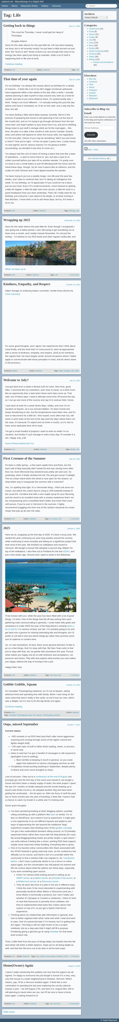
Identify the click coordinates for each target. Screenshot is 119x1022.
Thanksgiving (48, 715)
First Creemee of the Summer (24, 458)
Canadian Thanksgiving (18, 715)
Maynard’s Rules (29, 6)
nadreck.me (7, 1)
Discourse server (50, 881)
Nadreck (46, 70)
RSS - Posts (91, 150)
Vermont (57, 1004)
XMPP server (22, 878)
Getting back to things (19, 25)
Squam (39, 715)
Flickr (91, 84)
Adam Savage (64, 371)
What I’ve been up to (15, 269)
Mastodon (93, 96)
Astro (52, 814)
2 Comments (74, 275)
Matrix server (41, 878)
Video (77, 371)
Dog (30, 715)
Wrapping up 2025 (16, 220)
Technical (93, 54)
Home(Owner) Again (18, 965)
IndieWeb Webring (98, 158)
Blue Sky (92, 79)
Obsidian (54, 931)
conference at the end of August (51, 776)
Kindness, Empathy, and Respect (26, 284)
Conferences (94, 29)
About (14, 6)
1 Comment (74, 519)
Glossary (56, 6)
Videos (14, 371)
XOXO (66, 551)
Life (13, 70)
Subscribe (91, 135)
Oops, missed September (20, 724)
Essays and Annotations (103, 62)
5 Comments (74, 1004)
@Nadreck (93, 98)
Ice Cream (53, 519)
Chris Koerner (12, 294)
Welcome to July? (16, 380)
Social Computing (96, 51)
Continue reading (13, 64)
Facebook (93, 82)
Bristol (72, 449)
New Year (57, 675)
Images (92, 37)
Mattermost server (27, 881)
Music (91, 45)
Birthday (72, 211)
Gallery (44, 6)
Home (5, 6)
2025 (6, 528)
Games (92, 34)
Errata (91, 32)
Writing (57, 715)
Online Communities (48, 956)
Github (91, 87)
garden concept (63, 828)
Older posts (9, 1012)
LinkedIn (92, 93)
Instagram (93, 90)
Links (91, 43)
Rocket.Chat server (62, 878)
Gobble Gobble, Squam (20, 684)
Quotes (92, 48)
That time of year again (20, 79)
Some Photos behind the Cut (19, 443)
